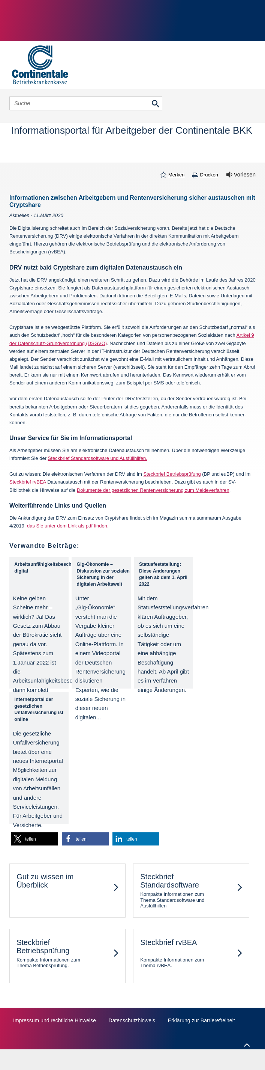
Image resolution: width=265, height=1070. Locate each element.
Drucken (209, 175)
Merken (176, 175)
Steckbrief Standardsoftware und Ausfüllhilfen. (97, 458)
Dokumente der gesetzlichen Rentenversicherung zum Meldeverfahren (153, 490)
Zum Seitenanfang (245, 1043)
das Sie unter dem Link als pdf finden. (68, 526)
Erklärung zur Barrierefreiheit (201, 1020)
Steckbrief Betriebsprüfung (172, 474)
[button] (34, 838)
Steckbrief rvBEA (27, 482)
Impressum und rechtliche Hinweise (54, 1020)
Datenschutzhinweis (132, 1020)
